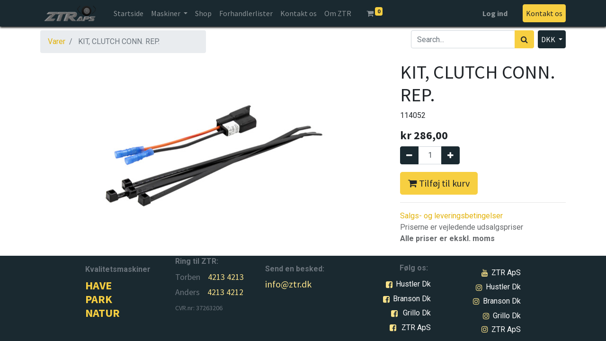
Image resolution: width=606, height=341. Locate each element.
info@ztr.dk (288, 284)
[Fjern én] (409, 155)
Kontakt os (544, 13)
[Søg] (524, 39)
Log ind (495, 13)
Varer (56, 41)
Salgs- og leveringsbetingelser (451, 215)
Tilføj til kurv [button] (439, 183)
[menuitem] (128, 13)
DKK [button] (549, 39)
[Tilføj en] (450, 155)
